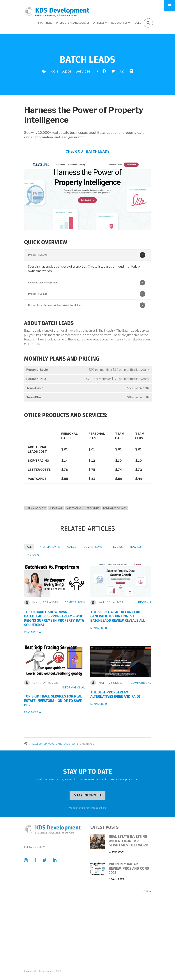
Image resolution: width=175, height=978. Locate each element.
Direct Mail (56, 508)
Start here (45, 22)
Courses (33, 555)
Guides (71, 546)
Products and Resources (73, 22)
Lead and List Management (43, 282)
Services (83, 71)
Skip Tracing (73, 508)
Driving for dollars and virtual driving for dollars (55, 305)
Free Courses (119, 24)
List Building (92, 508)
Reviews (117, 546)
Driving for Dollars (115, 508)
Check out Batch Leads (87, 151)
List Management (36, 508)
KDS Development (62, 10)
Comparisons (93, 546)
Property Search (37, 255)
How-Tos (136, 546)
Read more (31, 632)
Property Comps (37, 293)
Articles (99, 24)
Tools (137, 22)
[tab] (87, 255)
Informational (49, 546)
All (29, 546)
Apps (67, 71)
